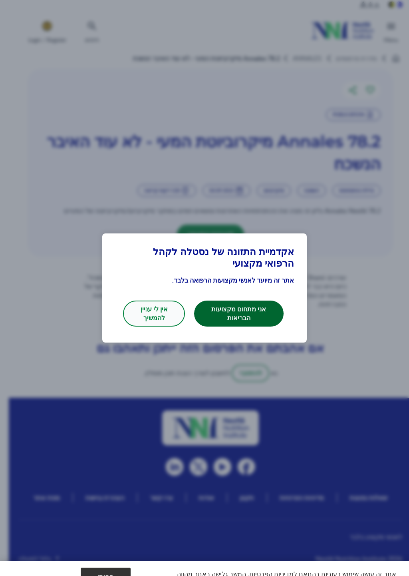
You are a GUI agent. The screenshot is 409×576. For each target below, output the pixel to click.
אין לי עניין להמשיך (154, 313)
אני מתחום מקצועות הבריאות (238, 313)
